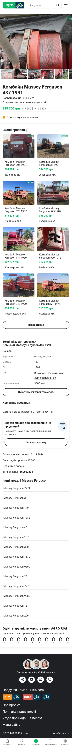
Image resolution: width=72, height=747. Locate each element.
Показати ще (36, 324)
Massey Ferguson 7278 (16, 586)
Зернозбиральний (45, 377)
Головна (7, 742)
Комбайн (39, 373)
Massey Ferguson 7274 (16, 488)
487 (36, 362)
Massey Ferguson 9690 (16, 566)
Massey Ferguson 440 (16, 507)
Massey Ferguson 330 (16, 546)
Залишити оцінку (36, 442)
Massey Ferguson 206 (16, 615)
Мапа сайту (11, 724)
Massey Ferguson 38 (15, 498)
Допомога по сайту (36, 672)
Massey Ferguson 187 (16, 537)
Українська (61, 733)
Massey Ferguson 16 (15, 605)
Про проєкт (11, 705)
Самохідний (55, 373)
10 (67, 640)
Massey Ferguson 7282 (16, 517)
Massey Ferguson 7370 (16, 556)
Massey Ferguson (43, 356)
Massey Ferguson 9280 (16, 595)
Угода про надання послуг (22, 718)
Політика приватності (19, 711)
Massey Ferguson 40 (15, 527)
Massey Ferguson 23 (15, 576)
